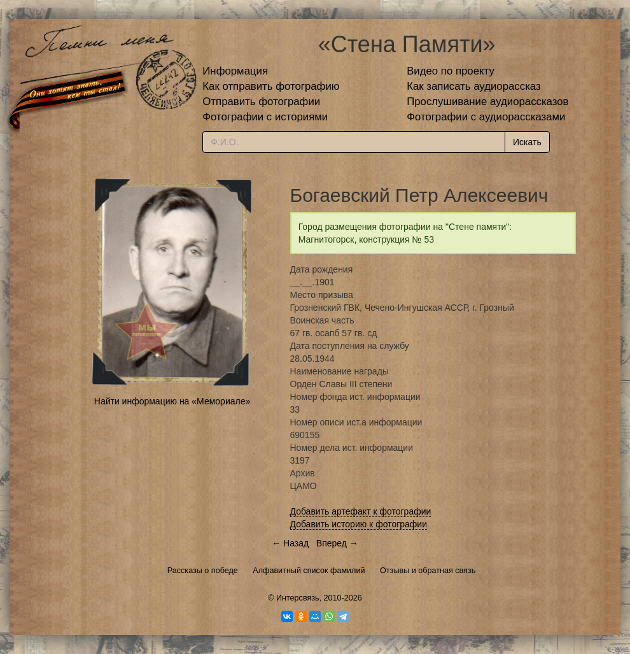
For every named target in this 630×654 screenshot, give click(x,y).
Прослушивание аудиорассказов (487, 102)
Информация (235, 71)
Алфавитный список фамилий (309, 570)
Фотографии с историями (265, 117)
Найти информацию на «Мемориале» (172, 401)
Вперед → (337, 543)
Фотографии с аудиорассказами (486, 117)
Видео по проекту (450, 71)
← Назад (290, 543)
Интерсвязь (297, 598)
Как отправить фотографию (270, 86)
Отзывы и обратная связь (427, 570)
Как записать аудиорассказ (474, 86)
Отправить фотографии (261, 102)
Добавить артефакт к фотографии (360, 511)
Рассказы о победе (202, 570)
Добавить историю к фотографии (359, 524)
